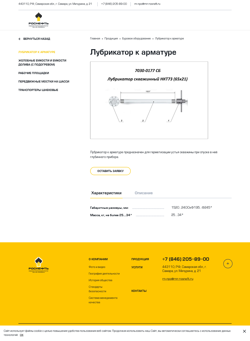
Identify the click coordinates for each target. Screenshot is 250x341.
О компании (98, 259)
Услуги (136, 267)
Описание (144, 193)
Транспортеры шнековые (38, 90)
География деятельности (104, 274)
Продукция (140, 259)
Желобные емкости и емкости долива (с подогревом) (42, 62)
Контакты (139, 290)
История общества (100, 280)
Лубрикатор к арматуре (36, 52)
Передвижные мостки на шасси (43, 81)
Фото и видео (97, 267)
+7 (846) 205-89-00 (114, 4)
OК (21, 334)
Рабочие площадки (33, 73)
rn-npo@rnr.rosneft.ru (147, 4)
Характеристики (106, 193)
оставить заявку (110, 171)
